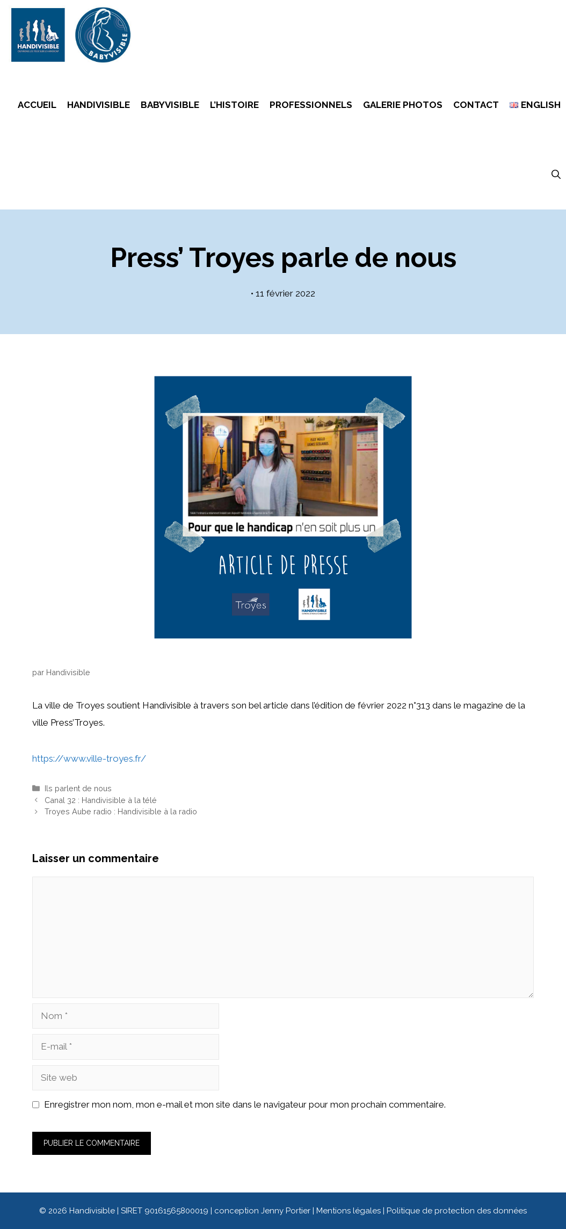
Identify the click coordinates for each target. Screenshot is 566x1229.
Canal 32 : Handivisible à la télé (101, 800)
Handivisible (98, 104)
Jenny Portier (285, 1211)
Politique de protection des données (457, 1211)
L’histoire (234, 104)
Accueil (37, 104)
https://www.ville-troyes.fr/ (89, 758)
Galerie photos (402, 104)
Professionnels (311, 104)
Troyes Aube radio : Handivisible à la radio (121, 811)
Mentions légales (349, 1211)
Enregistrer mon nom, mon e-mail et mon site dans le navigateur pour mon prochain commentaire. (245, 1104)
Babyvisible (170, 104)
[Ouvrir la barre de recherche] (556, 174)
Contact (476, 104)
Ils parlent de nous (78, 788)
